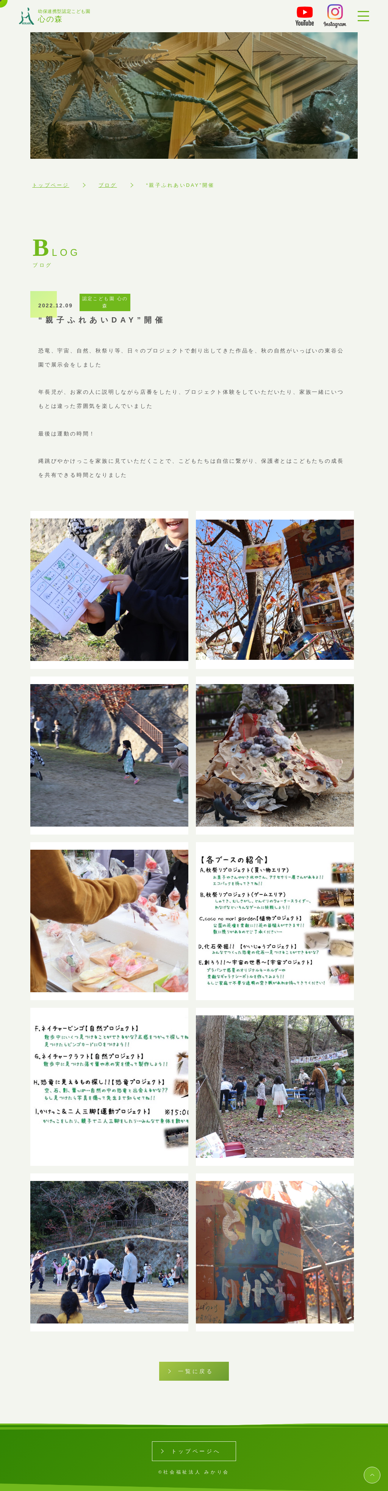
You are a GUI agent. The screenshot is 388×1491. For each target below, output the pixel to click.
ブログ (108, 185)
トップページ (50, 185)
